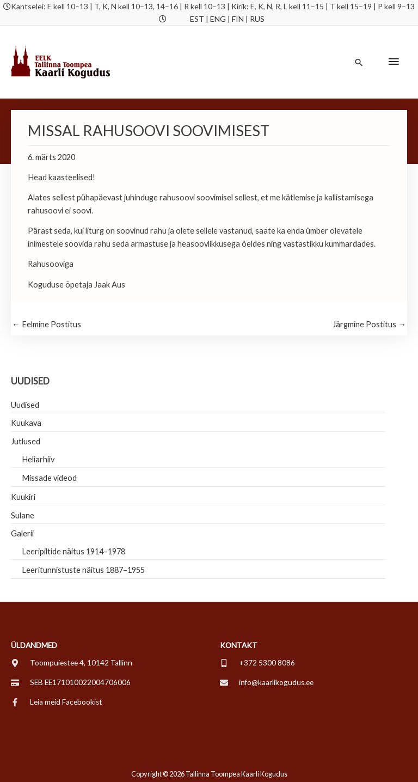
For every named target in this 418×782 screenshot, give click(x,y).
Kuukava (26, 422)
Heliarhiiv (38, 459)
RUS (257, 18)
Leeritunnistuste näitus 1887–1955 (83, 570)
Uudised (25, 405)
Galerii (22, 533)
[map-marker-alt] (71, 662)
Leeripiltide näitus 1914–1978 (73, 551)
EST (197, 18)
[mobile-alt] (257, 662)
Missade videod (49, 477)
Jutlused (25, 441)
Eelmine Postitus (46, 324)
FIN (238, 18)
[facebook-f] (56, 702)
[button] (359, 62)
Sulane (22, 515)
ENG (218, 18)
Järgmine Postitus (369, 324)
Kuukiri (23, 497)
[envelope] (267, 682)
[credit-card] (71, 682)
